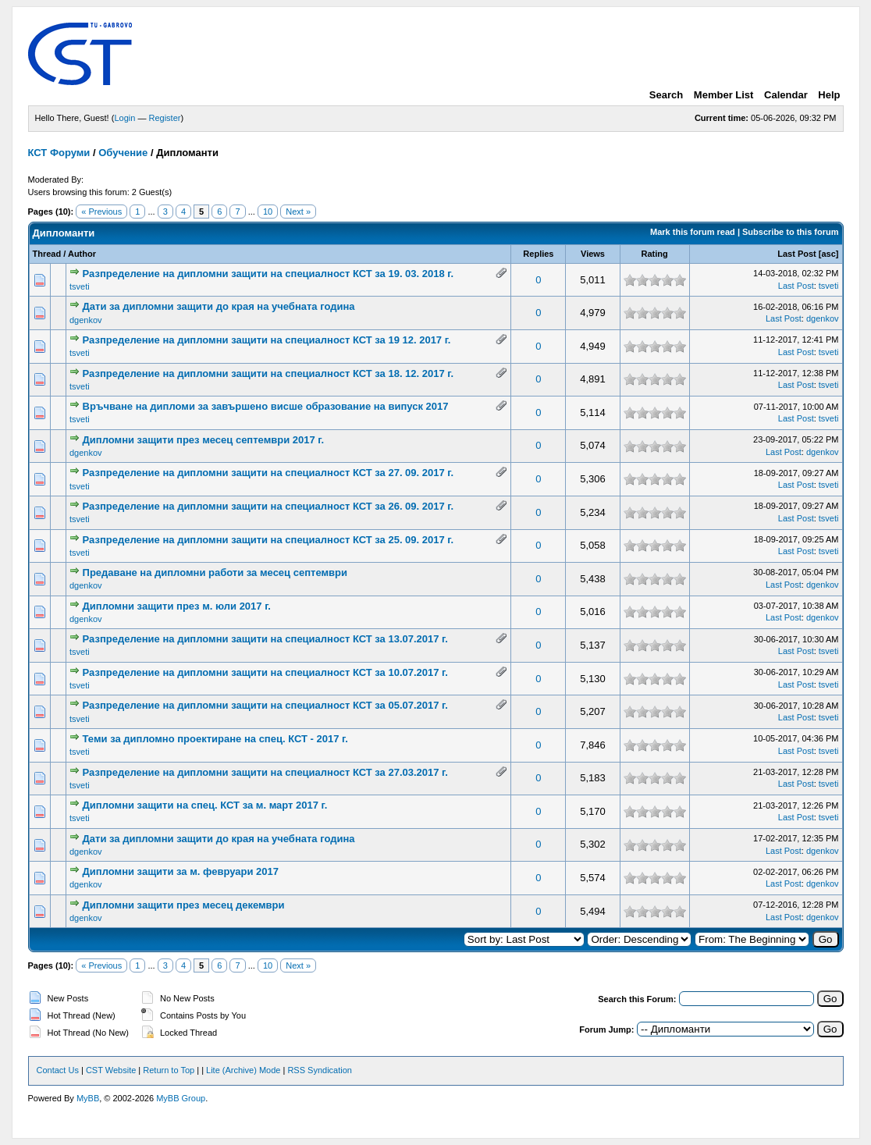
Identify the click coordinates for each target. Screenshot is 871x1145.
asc (828, 253)
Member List (724, 95)
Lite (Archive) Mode (243, 1070)
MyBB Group (180, 1098)
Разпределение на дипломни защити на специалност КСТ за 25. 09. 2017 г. (268, 540)
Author (82, 253)
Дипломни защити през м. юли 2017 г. (177, 606)
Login (124, 118)
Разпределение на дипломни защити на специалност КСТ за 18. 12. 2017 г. (268, 373)
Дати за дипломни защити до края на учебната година (219, 306)
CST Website (111, 1070)
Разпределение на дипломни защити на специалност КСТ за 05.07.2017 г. (265, 705)
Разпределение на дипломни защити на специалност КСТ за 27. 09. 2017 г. (268, 472)
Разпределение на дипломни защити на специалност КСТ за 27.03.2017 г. (265, 772)
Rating (654, 253)
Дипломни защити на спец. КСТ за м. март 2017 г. (205, 805)
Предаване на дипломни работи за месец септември (215, 572)
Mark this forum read (692, 231)
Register (164, 118)
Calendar (786, 95)
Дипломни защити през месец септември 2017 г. (203, 440)
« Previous (101, 211)
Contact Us (58, 1070)
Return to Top (168, 1070)
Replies (538, 253)
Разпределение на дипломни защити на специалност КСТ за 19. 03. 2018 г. (268, 273)
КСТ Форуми (59, 152)
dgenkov (85, 320)
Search (666, 95)
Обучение (123, 152)
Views (593, 253)
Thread (47, 253)
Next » (298, 211)
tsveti (79, 286)
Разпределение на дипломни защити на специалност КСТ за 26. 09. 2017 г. (268, 506)
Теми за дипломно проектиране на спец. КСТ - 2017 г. (215, 739)
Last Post (796, 253)
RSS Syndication (319, 1070)
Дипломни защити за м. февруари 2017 (181, 871)
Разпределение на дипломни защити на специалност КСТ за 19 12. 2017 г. (267, 340)
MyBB (87, 1098)
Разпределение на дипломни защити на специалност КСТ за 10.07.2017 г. (265, 672)
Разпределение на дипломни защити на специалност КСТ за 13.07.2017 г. (265, 639)
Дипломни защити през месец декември (184, 905)
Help (829, 95)
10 (267, 211)
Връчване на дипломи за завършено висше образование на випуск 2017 (266, 406)
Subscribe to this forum (790, 231)
